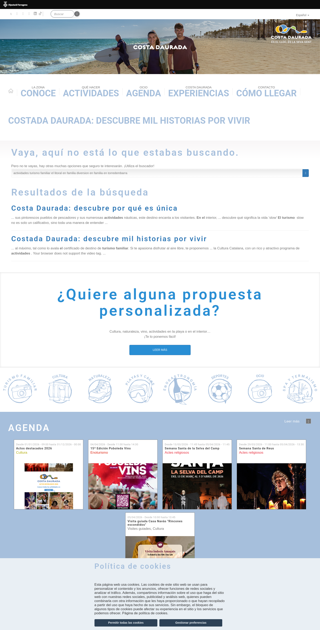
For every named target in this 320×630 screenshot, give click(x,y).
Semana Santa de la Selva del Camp (192, 448)
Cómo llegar (266, 92)
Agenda (143, 92)
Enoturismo (99, 452)
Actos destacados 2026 (34, 448)
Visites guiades (139, 529)
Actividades (91, 92)
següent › (308, 421)
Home (10, 91)
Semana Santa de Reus (256, 448)
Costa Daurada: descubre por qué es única (96, 208)
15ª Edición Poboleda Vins (110, 448)
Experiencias (198, 92)
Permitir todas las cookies (126, 622)
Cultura (21, 452)
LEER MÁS (160, 349)
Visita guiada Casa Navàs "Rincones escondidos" (155, 523)
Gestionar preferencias (191, 622)
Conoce (38, 92)
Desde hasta (48, 444)
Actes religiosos (177, 452)
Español (302, 15)
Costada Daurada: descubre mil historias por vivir (129, 121)
